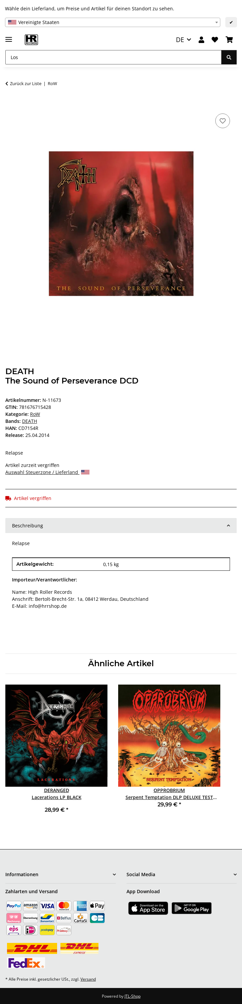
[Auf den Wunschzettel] (222, 120)
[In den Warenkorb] (10, 104)
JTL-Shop (133, 996)
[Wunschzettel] (215, 39)
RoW (35, 414)
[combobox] (112, 22)
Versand (88, 979)
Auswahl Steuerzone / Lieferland (47, 472)
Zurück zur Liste (25, 83)
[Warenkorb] (229, 39)
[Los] (113, 57)
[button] (201, 39)
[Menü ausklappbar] (8, 36)
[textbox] (112, 22)
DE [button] (180, 39)
